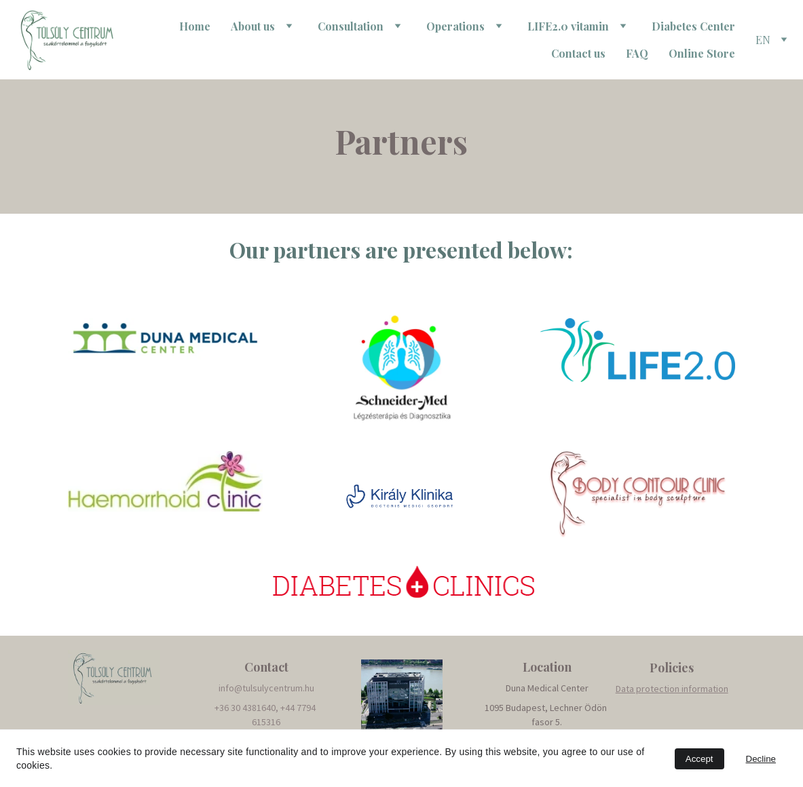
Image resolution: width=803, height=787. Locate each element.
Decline (761, 759)
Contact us (578, 53)
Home (194, 26)
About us (253, 26)
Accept (699, 759)
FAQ (637, 53)
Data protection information (672, 689)
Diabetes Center (693, 26)
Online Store (702, 53)
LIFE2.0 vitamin (568, 26)
